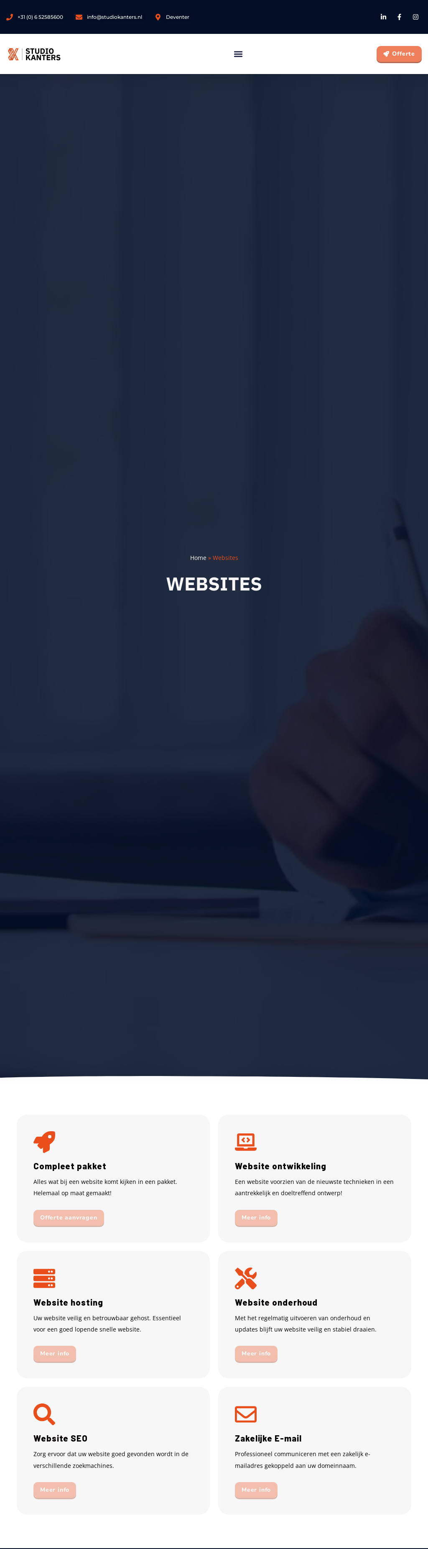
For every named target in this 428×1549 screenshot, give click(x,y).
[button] (238, 54)
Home (198, 558)
